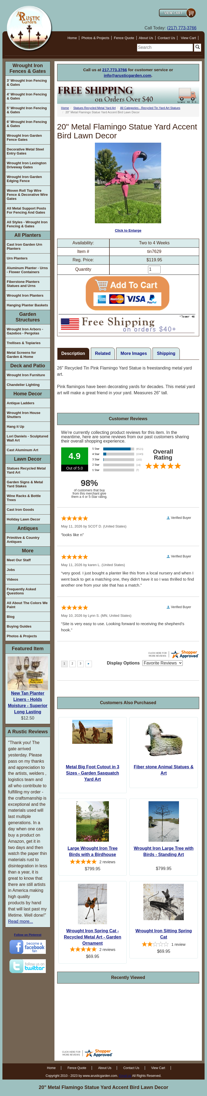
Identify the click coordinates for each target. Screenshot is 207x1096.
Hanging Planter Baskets (27, 305)
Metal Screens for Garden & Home (21, 355)
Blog (11, 617)
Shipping (166, 353)
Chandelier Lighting (23, 385)
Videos (12, 579)
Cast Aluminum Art (22, 450)
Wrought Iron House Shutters (23, 415)
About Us (146, 38)
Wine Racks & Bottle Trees (24, 498)
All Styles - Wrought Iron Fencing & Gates (27, 224)
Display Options (123, 663)
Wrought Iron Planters (25, 295)
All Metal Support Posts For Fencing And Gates (26, 210)
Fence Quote (124, 38)
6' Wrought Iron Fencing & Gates (27, 124)
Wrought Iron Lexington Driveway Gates (26, 165)
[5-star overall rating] (92, 862)
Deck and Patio (27, 365)
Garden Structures (28, 317)
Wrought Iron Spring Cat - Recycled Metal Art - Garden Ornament (92, 937)
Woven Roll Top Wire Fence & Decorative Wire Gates (27, 195)
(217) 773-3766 (181, 28)
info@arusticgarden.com (127, 75)
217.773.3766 (114, 69)
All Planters (27, 235)
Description (73, 353)
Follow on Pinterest (27, 934)
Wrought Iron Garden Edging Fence (24, 179)
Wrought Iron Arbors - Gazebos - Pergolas (25, 331)
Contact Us (166, 38)
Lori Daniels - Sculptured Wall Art (27, 438)
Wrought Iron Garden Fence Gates (24, 137)
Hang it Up (15, 426)
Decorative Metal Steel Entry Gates (25, 151)
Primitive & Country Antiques (23, 540)
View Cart (188, 38)
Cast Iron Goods (20, 510)
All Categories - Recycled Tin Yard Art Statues (150, 107)
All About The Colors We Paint (27, 605)
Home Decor (27, 393)
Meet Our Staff (19, 560)
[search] (165, 48)
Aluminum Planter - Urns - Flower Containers (27, 270)
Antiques (27, 528)
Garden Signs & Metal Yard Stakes (25, 484)
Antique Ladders (20, 403)
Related (103, 353)
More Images (133, 353)
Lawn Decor (28, 459)
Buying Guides (19, 626)
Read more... (20, 921)
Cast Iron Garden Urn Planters (24, 246)
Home (72, 38)
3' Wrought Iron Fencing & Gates (27, 82)
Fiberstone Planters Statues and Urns (23, 284)
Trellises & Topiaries (23, 343)
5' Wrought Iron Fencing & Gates (27, 110)
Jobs (11, 570)
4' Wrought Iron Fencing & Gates (27, 96)
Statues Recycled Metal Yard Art (26, 470)
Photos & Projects (95, 38)
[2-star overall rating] (163, 944)
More (27, 550)
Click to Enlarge (128, 188)
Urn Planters (17, 258)
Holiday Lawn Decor (23, 519)
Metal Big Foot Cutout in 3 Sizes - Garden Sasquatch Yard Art (92, 773)
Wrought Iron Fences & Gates (27, 68)
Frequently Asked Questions (21, 591)
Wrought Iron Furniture (26, 375)
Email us (125, 1076)
